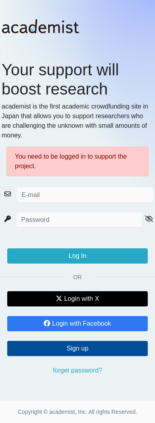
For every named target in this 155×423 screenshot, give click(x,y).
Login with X (77, 298)
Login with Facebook (77, 323)
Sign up (77, 348)
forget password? (77, 370)
